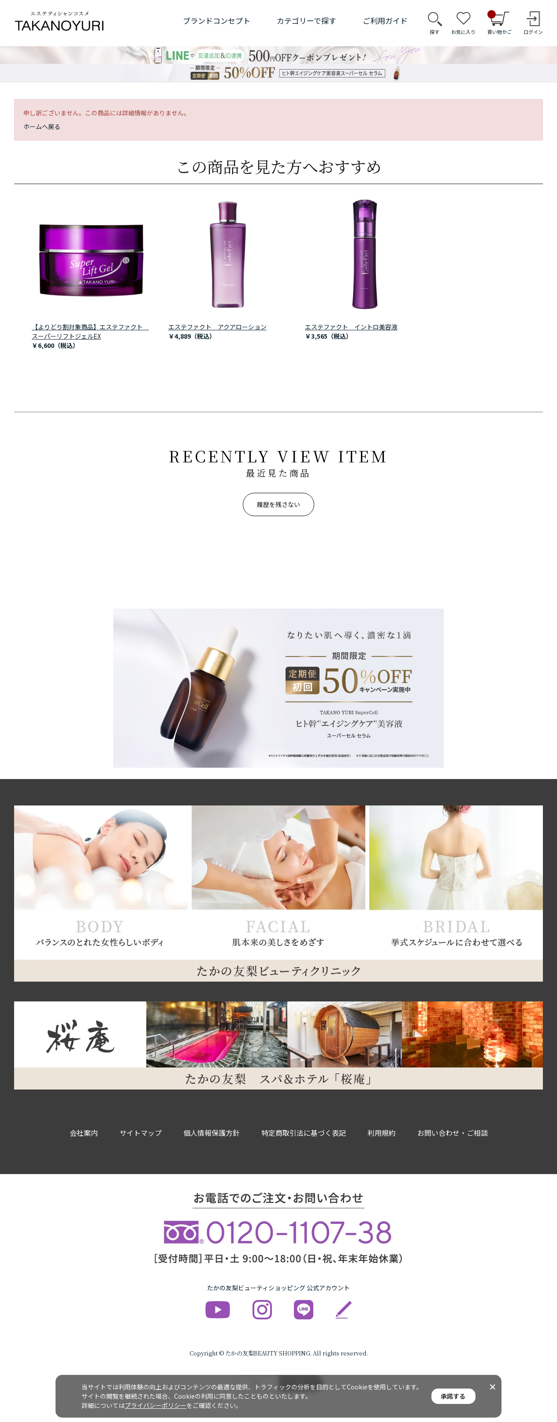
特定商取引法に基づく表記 (303, 1132)
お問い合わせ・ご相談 (452, 1132)
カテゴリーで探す (306, 20)
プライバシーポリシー (155, 1405)
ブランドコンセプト (216, 20)
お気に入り (463, 31)
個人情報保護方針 (211, 1132)
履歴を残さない (278, 504)
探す (434, 31)
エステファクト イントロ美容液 (351, 326)
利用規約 (382, 1132)
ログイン (533, 31)
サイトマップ (140, 1132)
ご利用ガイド (385, 20)
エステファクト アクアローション (217, 326)
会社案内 (84, 1132)
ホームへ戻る (41, 126)
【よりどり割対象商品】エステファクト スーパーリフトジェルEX (90, 331)
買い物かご (499, 23)
